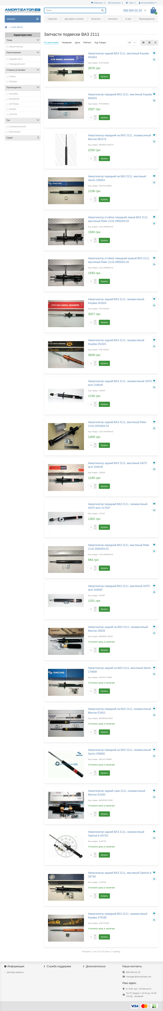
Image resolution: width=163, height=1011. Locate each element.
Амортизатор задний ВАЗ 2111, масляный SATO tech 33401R (117, 465)
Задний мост (16, 59)
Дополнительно (94, 966)
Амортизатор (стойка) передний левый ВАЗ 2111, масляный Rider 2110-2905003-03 (118, 219)
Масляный (14, 131)
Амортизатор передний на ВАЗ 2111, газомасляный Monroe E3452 (119, 710)
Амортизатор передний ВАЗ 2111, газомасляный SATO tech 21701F (117, 506)
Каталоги (95, 19)
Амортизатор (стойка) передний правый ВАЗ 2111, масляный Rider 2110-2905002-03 (119, 260)
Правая (13, 81)
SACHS (13, 114)
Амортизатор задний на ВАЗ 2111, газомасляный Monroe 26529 (118, 628)
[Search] (75, 10)
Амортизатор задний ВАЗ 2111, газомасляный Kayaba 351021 (116, 342)
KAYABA (13, 94)
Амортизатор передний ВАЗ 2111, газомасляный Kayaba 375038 (117, 915)
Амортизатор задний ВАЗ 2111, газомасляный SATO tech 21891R (120, 383)
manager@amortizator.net (138, 976)
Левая (12, 76)
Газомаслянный (17, 126)
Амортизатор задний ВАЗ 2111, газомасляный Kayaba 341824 (116, 301)
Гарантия (52, 19)
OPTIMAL (14, 104)
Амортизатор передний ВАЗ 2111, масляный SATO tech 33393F (119, 587)
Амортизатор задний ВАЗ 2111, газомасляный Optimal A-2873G (116, 833)
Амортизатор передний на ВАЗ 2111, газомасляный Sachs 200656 (119, 751)
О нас (128, 19)
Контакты (112, 19)
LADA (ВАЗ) (17, 27)
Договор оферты (15, 972)
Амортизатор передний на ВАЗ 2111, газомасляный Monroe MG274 (119, 137)
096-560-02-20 (133, 972)
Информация (14, 966)
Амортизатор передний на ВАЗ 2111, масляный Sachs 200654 (117, 178)
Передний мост (17, 64)
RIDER (12, 109)
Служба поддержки (57, 966)
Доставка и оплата (74, 19)
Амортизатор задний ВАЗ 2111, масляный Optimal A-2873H (120, 874)
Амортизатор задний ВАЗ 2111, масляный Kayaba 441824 (118, 55)
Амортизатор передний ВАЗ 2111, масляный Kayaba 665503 (120, 96)
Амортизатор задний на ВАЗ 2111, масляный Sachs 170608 (119, 669)
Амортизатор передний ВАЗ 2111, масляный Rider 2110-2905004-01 (118, 547)
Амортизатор (16, 46)
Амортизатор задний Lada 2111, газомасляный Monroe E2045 (116, 792)
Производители (147, 19)
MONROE (14, 99)
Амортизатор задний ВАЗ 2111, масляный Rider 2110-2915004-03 (117, 424)
